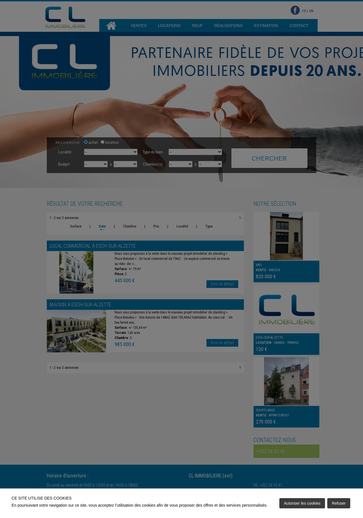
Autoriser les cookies (302, 503)
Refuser (339, 503)
